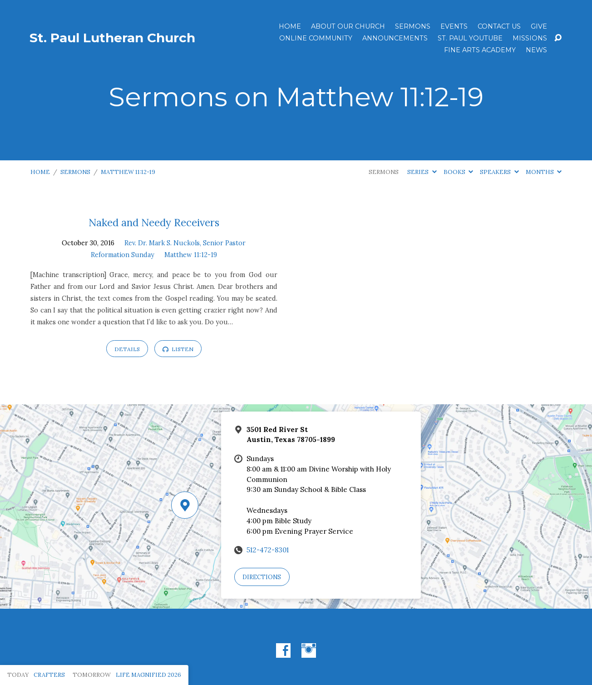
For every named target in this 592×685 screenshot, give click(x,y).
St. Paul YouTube (470, 38)
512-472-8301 (268, 550)
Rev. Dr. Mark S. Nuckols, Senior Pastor (185, 243)
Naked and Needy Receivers (154, 222)
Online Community (315, 38)
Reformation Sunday (122, 255)
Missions (530, 38)
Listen (178, 349)
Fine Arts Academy (480, 50)
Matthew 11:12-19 (128, 172)
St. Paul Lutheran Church (112, 37)
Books (458, 172)
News (536, 50)
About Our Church (348, 26)
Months (544, 172)
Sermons (412, 26)
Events (454, 26)
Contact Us (499, 26)
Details (127, 349)
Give (539, 26)
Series (421, 172)
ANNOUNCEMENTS (395, 38)
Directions (261, 577)
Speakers (499, 172)
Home (290, 26)
